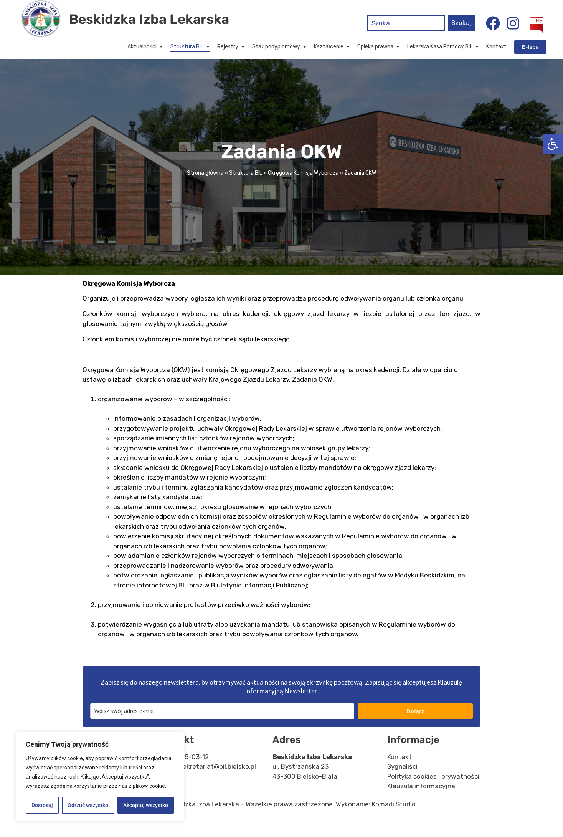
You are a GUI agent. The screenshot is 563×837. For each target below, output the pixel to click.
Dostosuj (42, 805)
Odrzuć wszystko (88, 805)
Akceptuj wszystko (145, 805)
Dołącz (415, 725)
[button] (553, 144)
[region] (99, 777)
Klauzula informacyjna (421, 801)
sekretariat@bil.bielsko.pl (217, 781)
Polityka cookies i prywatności (433, 791)
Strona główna (205, 188)
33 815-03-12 (188, 771)
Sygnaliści (402, 781)
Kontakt (399, 771)
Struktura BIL (245, 188)
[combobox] (406, 23)
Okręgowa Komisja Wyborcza (303, 188)
